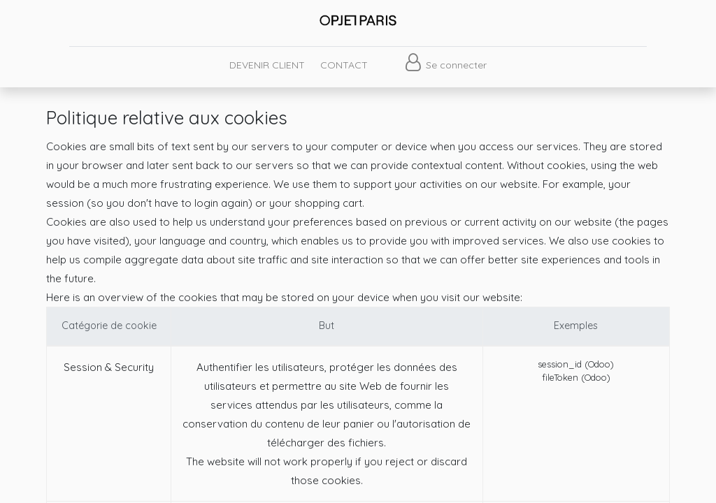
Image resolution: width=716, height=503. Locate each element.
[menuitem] (266, 65)
